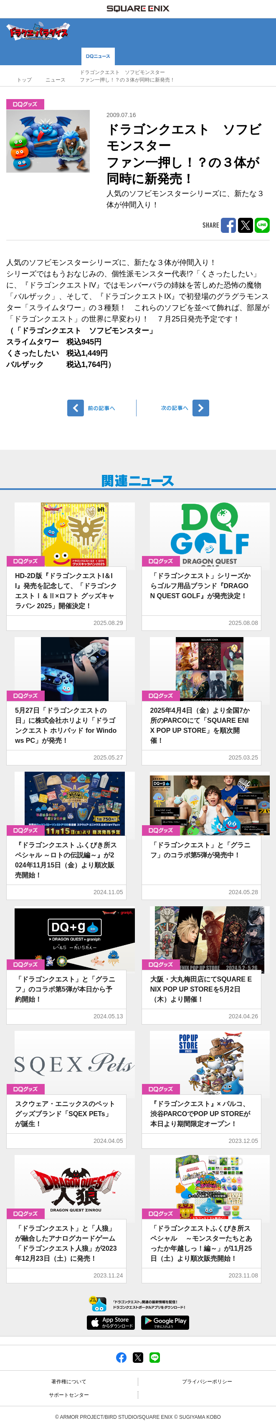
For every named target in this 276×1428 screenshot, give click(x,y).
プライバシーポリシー (207, 1382)
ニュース (56, 80)
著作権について (68, 1382)
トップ (24, 80)
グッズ (25, 104)
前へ (102, 408)
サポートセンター (69, 1395)
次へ (174, 408)
